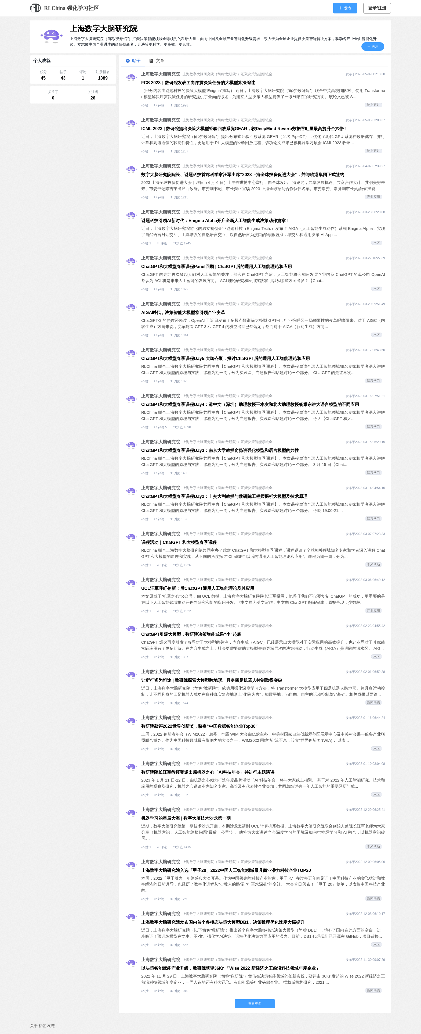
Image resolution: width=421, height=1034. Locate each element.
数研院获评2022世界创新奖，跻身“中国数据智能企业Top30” (199, 726)
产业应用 (373, 197)
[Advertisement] (73, 139)
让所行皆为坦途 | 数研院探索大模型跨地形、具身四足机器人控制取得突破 (211, 680)
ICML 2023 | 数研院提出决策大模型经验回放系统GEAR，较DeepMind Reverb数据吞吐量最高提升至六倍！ (244, 128)
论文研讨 (373, 105)
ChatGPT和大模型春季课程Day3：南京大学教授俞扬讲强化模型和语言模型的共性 (220, 450)
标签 (42, 1026)
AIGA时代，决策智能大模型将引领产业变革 (183, 312)
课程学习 (373, 381)
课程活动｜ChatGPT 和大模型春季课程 (179, 542)
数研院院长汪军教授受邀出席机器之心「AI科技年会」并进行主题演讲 (207, 772)
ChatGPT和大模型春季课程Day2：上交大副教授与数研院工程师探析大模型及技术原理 (224, 496)
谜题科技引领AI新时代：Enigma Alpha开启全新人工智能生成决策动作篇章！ (215, 220)
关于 (34, 1026)
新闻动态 (373, 702)
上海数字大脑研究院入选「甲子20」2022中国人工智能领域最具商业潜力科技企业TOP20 (226, 870)
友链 (51, 1026)
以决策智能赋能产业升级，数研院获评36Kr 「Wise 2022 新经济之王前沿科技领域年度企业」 (230, 968)
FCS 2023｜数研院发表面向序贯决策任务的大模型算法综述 (198, 82)
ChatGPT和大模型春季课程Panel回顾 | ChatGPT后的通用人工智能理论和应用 (216, 266)
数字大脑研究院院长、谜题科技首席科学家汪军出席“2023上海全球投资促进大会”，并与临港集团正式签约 (242, 174)
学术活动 (373, 564)
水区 (376, 243)
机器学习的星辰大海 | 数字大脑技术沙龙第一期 (186, 818)
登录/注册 (377, 8)
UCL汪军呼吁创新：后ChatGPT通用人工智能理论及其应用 (197, 588)
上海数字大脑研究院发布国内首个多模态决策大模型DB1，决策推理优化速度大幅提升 (222, 922)
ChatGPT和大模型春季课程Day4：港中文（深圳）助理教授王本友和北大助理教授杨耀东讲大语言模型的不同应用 (250, 404)
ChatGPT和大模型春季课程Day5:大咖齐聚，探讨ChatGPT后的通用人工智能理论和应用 (225, 358)
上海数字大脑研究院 (103, 28)
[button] (345, 8)
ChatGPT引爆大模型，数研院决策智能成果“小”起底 (191, 634)
